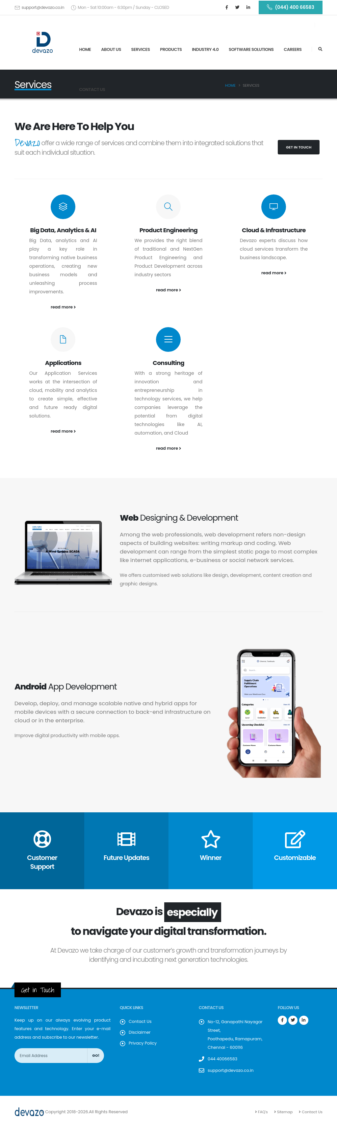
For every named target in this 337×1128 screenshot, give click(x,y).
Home (85, 49)
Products (171, 49)
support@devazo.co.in (42, 7)
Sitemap (284, 1112)
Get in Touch (298, 147)
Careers (292, 49)
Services (140, 49)
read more (63, 307)
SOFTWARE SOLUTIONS (251, 49)
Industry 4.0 (205, 49)
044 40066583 (222, 1059)
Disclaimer (139, 1032)
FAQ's (262, 1112)
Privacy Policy (143, 1043)
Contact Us (92, 89)
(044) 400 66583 (290, 7)
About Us (111, 49)
